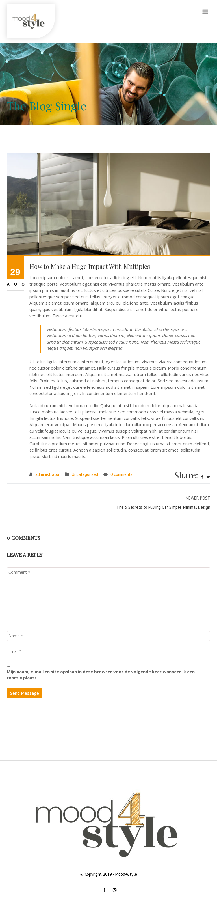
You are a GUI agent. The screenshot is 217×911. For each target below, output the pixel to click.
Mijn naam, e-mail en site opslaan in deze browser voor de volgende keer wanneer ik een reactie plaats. (101, 675)
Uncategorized (85, 474)
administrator (47, 474)
